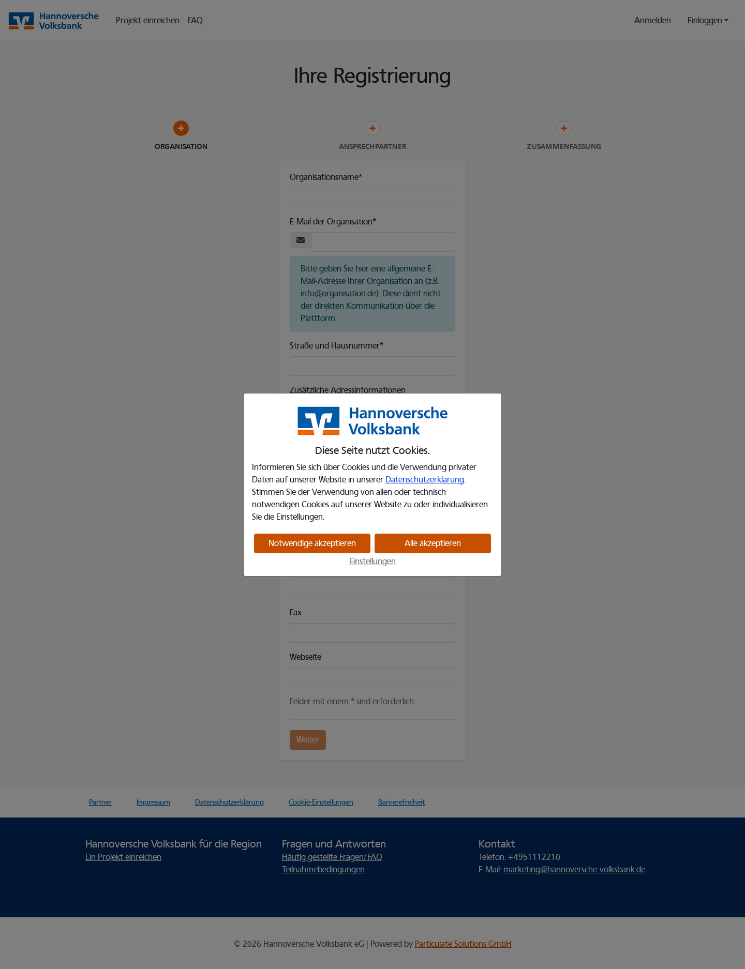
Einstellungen (372, 561)
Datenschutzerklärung (424, 480)
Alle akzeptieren (433, 543)
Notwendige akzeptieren (312, 543)
